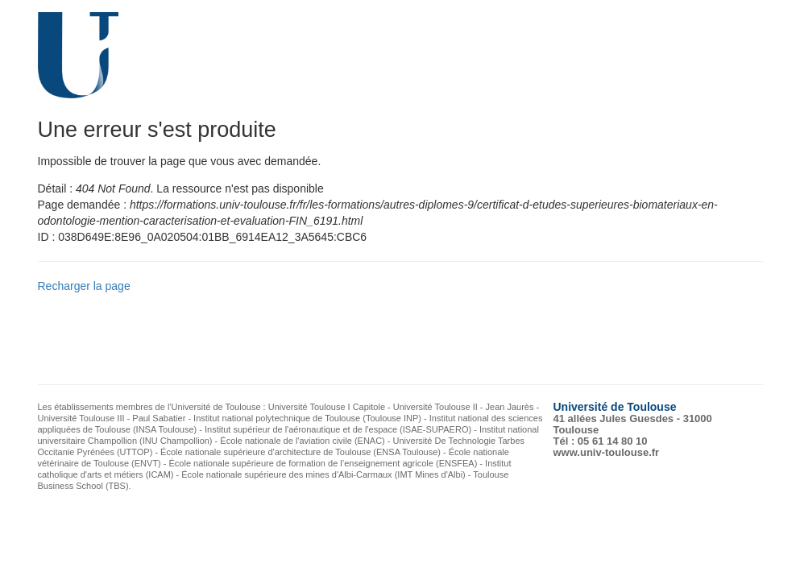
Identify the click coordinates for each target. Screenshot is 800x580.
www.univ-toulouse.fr (606, 452)
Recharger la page (84, 286)
